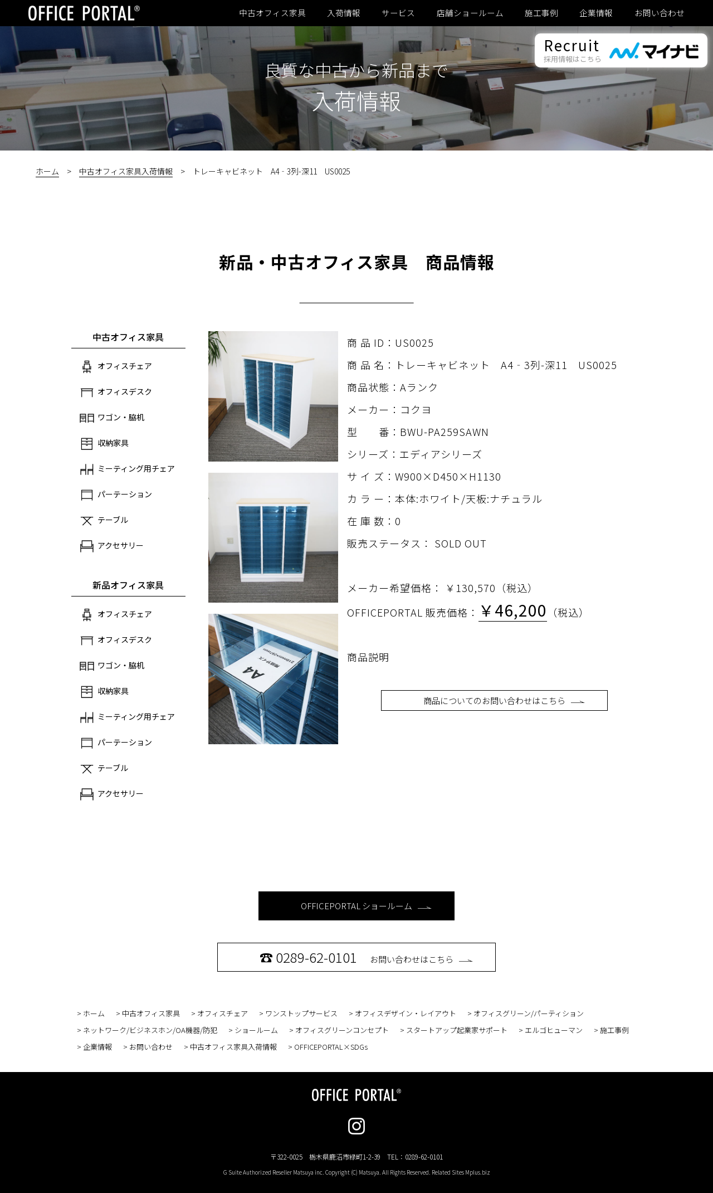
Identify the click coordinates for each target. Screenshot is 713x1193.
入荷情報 (343, 12)
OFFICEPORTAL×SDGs (331, 1046)
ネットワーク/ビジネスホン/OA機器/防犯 (150, 1030)
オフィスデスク (116, 392)
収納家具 (104, 444)
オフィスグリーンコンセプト (342, 1030)
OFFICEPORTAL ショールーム (366, 905)
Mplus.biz (477, 1172)
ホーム (47, 171)
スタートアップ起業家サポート (456, 1030)
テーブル (104, 520)
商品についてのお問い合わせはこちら (504, 700)
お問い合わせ (659, 12)
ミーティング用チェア (127, 469)
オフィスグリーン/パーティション (528, 1013)
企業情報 (596, 12)
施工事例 (541, 12)
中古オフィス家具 (272, 12)
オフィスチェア (116, 367)
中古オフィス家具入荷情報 (126, 171)
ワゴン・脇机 (112, 418)
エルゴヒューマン (554, 1030)
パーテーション (116, 495)
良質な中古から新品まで (356, 69)
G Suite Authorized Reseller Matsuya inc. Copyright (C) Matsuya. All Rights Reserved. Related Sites (356, 1172)
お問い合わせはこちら (366, 957)
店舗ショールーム (470, 12)
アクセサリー (112, 546)
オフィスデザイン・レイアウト (405, 1013)
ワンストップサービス (301, 1013)
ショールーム (256, 1030)
